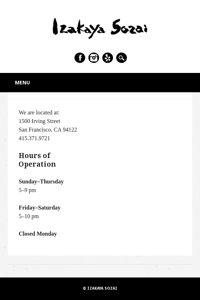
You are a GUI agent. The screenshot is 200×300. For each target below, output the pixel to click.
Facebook (80, 58)
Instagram (93, 58)
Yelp (107, 58)
